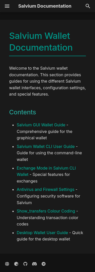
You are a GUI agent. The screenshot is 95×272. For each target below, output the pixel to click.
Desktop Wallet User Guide (42, 232)
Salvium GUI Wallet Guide (41, 124)
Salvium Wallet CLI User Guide (46, 146)
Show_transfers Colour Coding (46, 211)
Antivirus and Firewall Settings (45, 189)
